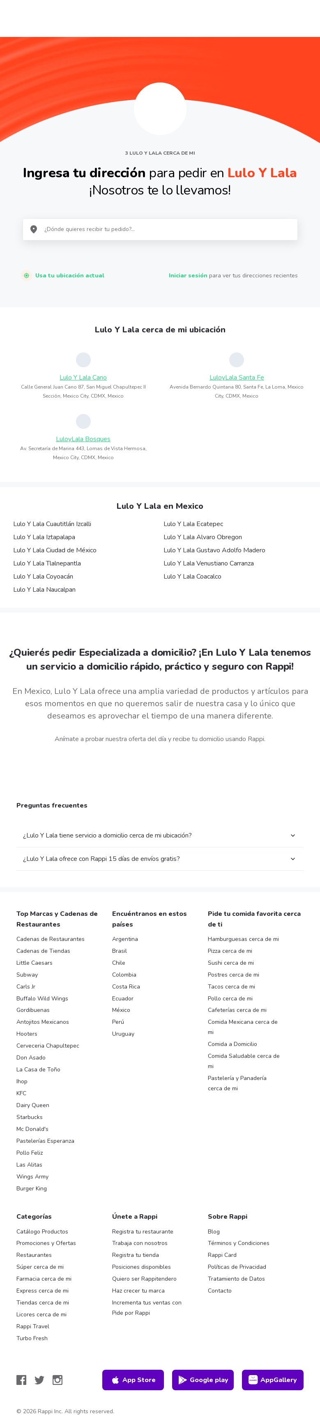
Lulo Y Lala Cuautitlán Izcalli (52, 524)
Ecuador (123, 998)
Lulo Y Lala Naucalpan (44, 589)
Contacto (220, 1291)
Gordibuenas (33, 1010)
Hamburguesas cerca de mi (243, 939)
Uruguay (123, 1034)
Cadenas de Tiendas (43, 951)
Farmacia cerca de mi (43, 1279)
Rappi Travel (32, 1326)
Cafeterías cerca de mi (237, 1010)
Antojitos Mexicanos (42, 1022)
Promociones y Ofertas (46, 1243)
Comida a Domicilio (232, 1044)
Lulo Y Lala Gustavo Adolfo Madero (214, 550)
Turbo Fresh (32, 1338)
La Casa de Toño (38, 1069)
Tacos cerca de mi (231, 987)
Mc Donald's (32, 1129)
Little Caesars (34, 963)
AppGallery (273, 1380)
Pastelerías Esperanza (45, 1141)
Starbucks (29, 1117)
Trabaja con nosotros (140, 1243)
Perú (118, 1022)
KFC (21, 1093)
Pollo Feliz (29, 1153)
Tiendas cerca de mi (42, 1303)
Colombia (124, 975)
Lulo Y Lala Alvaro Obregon (202, 537)
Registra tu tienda (135, 1255)
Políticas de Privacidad (237, 1267)
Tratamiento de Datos (236, 1279)
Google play (203, 1380)
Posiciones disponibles (141, 1267)
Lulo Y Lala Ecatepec (193, 524)
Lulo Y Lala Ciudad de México (55, 550)
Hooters (26, 1034)
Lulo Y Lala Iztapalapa (44, 537)
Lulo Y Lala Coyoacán (43, 576)
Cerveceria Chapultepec (47, 1046)
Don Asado (31, 1058)
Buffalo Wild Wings (42, 998)
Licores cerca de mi (41, 1314)
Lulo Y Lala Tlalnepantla (47, 563)
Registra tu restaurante (142, 1232)
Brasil (119, 951)
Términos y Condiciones (238, 1243)
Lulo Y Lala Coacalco (192, 576)
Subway (27, 975)
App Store (133, 1380)
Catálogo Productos (42, 1232)
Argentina (125, 939)
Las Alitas (29, 1165)
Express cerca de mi (42, 1291)
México (121, 1010)
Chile (118, 963)
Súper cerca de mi (40, 1267)
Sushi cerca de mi (231, 963)
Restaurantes (34, 1255)
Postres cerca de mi (233, 975)
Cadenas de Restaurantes (50, 939)
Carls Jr (25, 987)
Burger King (31, 1188)
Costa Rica (126, 987)
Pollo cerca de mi (230, 998)
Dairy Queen (32, 1105)
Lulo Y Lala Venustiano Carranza (208, 563)
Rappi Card (222, 1255)
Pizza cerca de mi (230, 951)
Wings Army (32, 1177)
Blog (214, 1232)
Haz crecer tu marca (138, 1291)
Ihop (22, 1081)
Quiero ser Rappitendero (144, 1279)
